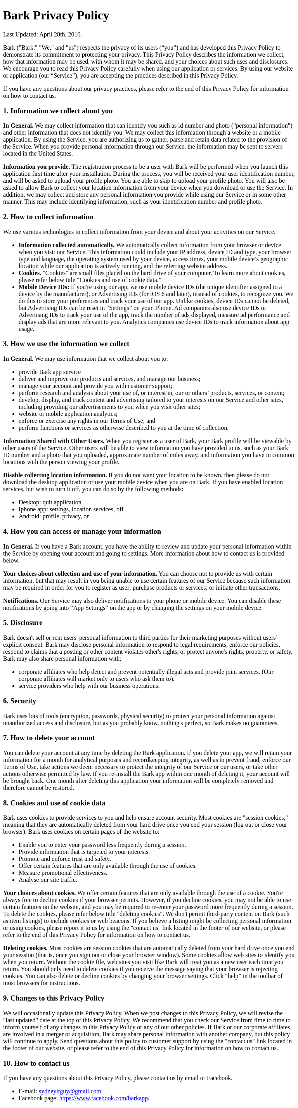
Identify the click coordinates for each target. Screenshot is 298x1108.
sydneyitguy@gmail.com (70, 1091)
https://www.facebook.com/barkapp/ (104, 1098)
